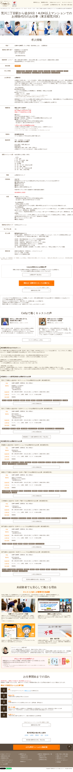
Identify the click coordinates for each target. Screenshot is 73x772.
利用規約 (59, 762)
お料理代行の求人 (43, 759)
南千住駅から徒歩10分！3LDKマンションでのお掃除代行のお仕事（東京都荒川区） (26, 552)
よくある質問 (45, 4)
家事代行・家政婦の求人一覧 (17, 8)
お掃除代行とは (24, 756)
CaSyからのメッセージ (55, 2)
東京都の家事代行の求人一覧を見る (35, 739)
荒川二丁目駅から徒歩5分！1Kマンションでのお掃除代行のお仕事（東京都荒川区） (26, 380)
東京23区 (29, 8)
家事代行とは (36, 2)
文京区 (26, 735)
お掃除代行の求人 (43, 757)
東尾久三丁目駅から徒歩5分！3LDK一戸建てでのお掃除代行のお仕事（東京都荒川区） (27, 472)
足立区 (46, 735)
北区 (42, 735)
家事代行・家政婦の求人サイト (5, 3)
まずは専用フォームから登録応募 (36, 747)
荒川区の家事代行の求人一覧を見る (35, 579)
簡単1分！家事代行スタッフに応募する (36, 283)
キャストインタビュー (67, 2)
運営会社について (61, 758)
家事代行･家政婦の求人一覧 (45, 754)
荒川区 (34, 8)
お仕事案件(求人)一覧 (55, 4)
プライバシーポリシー (62, 760)
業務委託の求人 (44, 2)
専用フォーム (27, 690)
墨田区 (37, 735)
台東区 (32, 735)
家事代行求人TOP (35, 290)
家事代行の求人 (42, 756)
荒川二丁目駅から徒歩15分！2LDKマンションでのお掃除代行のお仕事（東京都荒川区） (27, 408)
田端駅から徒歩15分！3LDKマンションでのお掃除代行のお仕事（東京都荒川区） (25, 445)
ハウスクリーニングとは (26, 759)
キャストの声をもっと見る (36, 340)
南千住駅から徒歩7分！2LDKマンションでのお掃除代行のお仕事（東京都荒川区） (25, 526)
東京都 (25, 8)
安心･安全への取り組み (67, 4)
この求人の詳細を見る (36, 403)
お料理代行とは (24, 757)
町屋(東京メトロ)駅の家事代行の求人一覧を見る (35, 436)
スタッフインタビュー (6, 762)
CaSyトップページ (5, 754)
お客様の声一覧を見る (35, 274)
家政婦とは (22, 761)
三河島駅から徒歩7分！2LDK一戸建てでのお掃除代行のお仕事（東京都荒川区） (25, 501)
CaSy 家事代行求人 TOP (5, 8)
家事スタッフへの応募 (62, 756)
